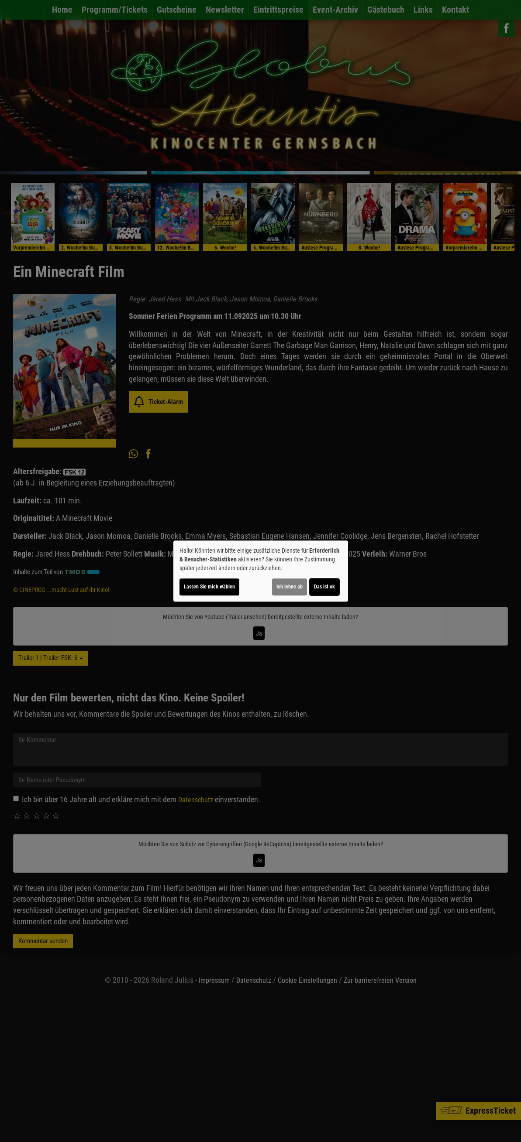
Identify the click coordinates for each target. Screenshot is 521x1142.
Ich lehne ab (289, 587)
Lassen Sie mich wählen (209, 587)
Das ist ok (324, 587)
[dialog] (260, 571)
